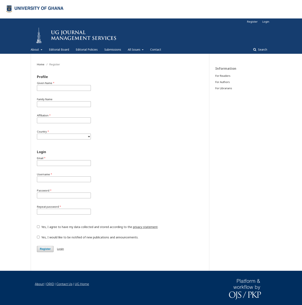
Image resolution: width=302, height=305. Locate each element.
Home (40, 64)
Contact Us (64, 284)
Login (265, 21)
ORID (50, 284)
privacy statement (145, 227)
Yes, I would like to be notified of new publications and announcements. (87, 237)
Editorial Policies (87, 49)
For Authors (222, 82)
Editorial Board (59, 49)
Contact (155, 49)
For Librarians (223, 88)
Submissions (112, 49)
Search (262, 49)
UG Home (82, 284)
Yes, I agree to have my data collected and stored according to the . (97, 227)
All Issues (134, 49)
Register (252, 21)
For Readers (222, 76)
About (35, 49)
